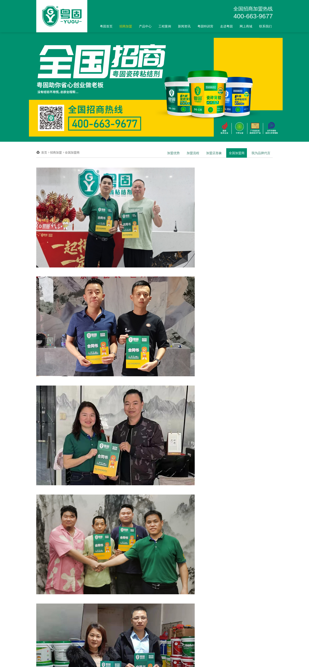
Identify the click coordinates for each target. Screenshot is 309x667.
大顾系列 (123, 630)
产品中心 (145, 26)
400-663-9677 (253, 16)
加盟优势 (173, 152)
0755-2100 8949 (263, 660)
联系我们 (265, 26)
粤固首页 (106, 26)
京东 (163, 620)
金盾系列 (123, 635)
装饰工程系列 (126, 640)
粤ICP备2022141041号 (106, 660)
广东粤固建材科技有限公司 (65, 660)
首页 (44, 152)
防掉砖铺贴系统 (127, 620)
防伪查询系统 (126, 645)
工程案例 (164, 26)
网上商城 (246, 26)
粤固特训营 (205, 26)
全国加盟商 (236, 152)
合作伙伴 (148, 635)
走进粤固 (226, 26)
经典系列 (123, 625)
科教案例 (148, 625)
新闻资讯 (184, 26)
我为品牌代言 (261, 152)
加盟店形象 (214, 152)
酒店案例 (148, 630)
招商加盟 (125, 26)
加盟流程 (193, 152)
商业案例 (148, 620)
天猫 (163, 625)
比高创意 (211, 661)
